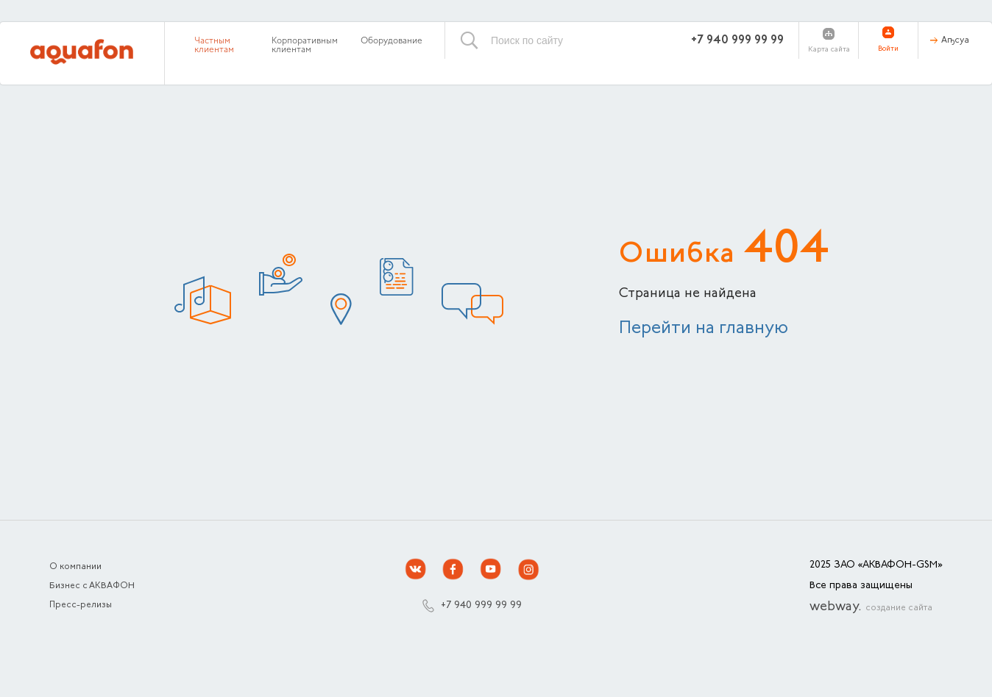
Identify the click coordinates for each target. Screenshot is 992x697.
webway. (870, 607)
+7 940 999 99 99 (737, 40)
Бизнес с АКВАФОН (92, 586)
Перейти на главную (703, 328)
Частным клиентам (214, 45)
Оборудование (391, 41)
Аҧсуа (955, 40)
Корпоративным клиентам (305, 45)
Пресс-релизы (80, 605)
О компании (75, 566)
